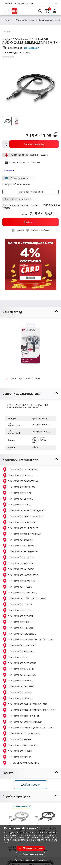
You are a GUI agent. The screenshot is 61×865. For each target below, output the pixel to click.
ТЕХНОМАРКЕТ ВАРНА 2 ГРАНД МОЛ (23, 510)
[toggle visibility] (30, 312)
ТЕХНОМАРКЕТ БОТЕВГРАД (19, 487)
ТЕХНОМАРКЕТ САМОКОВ (18, 669)
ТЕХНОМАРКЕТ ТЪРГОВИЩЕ (19, 745)
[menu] (6, 11)
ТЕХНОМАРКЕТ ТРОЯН (16, 739)
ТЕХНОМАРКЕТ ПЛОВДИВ (18, 628)
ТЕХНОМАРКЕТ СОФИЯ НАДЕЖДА (22, 722)
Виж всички (8, 170)
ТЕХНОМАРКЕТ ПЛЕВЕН (17, 622)
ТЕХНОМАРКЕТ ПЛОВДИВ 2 (19, 634)
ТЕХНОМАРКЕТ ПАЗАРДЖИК (19, 593)
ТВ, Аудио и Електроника (23, 20)
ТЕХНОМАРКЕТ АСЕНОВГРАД (20, 469)
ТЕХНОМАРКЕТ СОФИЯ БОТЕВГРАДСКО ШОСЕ (28, 710)
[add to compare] (12, 817)
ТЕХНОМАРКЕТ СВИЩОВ (17, 681)
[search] (40, 11)
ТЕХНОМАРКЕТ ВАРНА (16, 504)
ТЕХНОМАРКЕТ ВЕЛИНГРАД (19, 522)
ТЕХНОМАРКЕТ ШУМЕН (17, 751)
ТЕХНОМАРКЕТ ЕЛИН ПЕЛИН (20, 551)
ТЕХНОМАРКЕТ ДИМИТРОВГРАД (21, 534)
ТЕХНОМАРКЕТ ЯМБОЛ (16, 757)
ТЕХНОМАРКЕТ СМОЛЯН (17, 698)
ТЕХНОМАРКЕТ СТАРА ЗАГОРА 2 (21, 733)
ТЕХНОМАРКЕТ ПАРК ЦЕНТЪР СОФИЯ (24, 598)
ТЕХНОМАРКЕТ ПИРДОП (17, 616)
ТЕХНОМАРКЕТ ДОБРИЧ (17, 540)
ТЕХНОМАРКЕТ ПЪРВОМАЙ (19, 645)
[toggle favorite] (38, 230)
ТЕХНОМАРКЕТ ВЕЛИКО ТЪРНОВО (22, 516)
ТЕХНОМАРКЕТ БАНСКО (17, 475)
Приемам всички (30, 848)
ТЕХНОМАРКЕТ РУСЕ (15, 657)
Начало (6, 20)
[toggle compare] (17, 230)
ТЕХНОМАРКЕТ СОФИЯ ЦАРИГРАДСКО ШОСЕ (28, 727)
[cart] (47, 11)
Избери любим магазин (16, 184)
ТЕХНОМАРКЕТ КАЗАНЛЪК (18, 563)
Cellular (35, 447)
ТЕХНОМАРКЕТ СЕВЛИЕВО (18, 686)
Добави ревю (30, 785)
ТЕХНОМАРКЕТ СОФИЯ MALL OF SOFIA (24, 704)
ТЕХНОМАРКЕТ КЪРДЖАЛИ (19, 581)
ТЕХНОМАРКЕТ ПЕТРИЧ (17, 610)
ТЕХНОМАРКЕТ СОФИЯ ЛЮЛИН (21, 716)
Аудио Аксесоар (40, 418)
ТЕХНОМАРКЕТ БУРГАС (16, 493)
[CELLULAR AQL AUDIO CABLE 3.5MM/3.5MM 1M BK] (46, 815)
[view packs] (30, 144)
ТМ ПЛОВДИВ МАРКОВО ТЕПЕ (20, 763)
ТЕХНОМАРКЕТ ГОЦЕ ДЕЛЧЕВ (20, 528)
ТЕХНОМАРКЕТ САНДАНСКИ (19, 675)
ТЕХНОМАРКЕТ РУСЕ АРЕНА (19, 663)
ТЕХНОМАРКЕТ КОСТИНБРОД (20, 575)
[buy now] (30, 222)
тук (6, 842)
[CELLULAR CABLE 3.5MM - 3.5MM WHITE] (19, 815)
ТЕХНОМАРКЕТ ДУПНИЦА (18, 546)
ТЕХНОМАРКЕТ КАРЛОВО (18, 569)
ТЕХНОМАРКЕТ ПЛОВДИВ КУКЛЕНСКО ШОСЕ (28, 639)
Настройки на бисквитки (30, 860)
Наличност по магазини (30, 191)
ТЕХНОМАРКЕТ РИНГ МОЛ (18, 651)
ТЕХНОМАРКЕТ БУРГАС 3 (17, 499)
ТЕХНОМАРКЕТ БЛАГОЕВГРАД (20, 481)
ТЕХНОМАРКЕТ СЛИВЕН (17, 692)
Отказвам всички (30, 854)
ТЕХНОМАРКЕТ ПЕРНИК (17, 604)
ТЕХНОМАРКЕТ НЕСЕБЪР (17, 587)
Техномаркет (31, 48)
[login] (54, 11)
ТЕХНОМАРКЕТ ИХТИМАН (18, 557)
